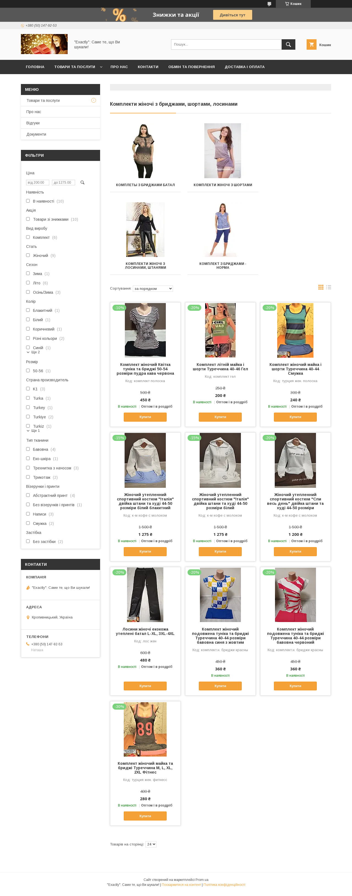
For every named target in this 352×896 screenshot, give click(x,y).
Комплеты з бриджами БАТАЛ (144, 185)
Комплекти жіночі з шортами (220, 185)
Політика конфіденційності (224, 889)
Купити (145, 421)
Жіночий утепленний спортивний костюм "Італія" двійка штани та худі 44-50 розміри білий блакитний (145, 505)
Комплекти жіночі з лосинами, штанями (296, 187)
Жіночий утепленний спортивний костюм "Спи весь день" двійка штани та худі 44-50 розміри (295, 505)
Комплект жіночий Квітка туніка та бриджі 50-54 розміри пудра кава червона (145, 372)
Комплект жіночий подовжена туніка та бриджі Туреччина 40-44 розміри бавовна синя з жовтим (220, 639)
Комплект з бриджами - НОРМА (144, 269)
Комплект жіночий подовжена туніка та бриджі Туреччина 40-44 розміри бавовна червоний (295, 639)
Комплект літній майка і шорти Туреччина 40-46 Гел (220, 370)
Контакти (148, 67)
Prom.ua (202, 884)
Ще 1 (35, 431)
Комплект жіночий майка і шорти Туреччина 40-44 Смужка (295, 372)
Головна (35, 67)
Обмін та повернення (191, 67)
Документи (36, 134)
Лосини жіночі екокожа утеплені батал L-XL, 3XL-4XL (145, 635)
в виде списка (328, 292)
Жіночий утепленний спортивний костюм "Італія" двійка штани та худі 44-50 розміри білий (220, 505)
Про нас (119, 67)
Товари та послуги (74, 67)
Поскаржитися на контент (181, 889)
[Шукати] (288, 44)
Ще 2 (35, 352)
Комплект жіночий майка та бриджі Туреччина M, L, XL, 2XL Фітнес (145, 771)
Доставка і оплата (245, 67)
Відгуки (33, 123)
